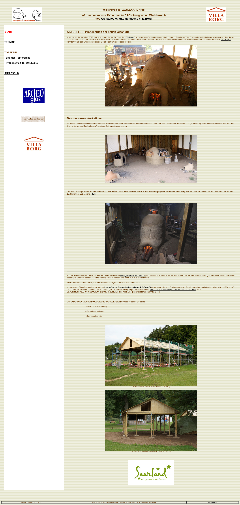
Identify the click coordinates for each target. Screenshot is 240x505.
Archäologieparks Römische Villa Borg (126, 18)
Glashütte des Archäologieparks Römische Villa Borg (173, 289)
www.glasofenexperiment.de (132, 275)
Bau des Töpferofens (18, 57)
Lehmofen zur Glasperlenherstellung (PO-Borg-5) (127, 287)
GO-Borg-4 (226, 39)
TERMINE (9, 42)
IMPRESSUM (212, 502)
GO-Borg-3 (130, 37)
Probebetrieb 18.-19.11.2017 (22, 63)
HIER (93, 194)
